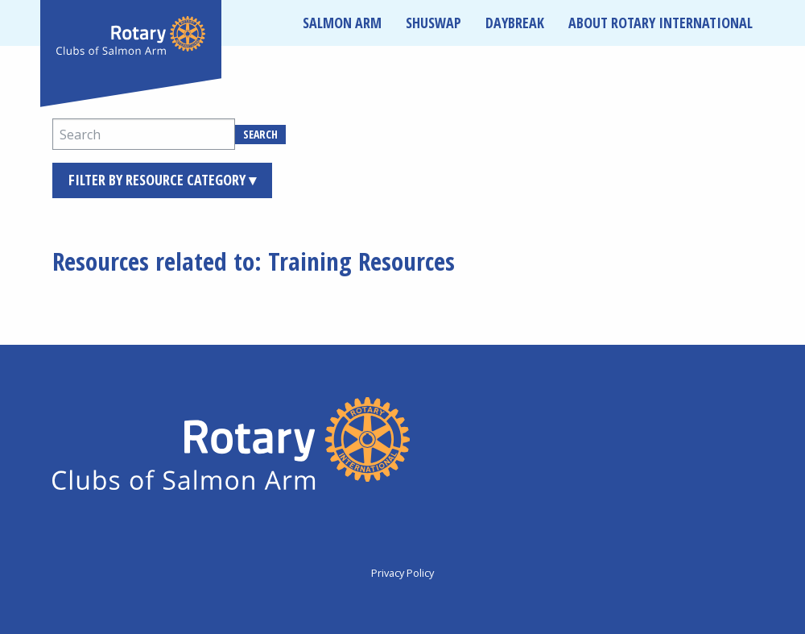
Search (260, 134)
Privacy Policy (402, 573)
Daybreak (514, 22)
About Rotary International (660, 22)
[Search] (143, 134)
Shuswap (433, 22)
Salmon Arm (342, 22)
